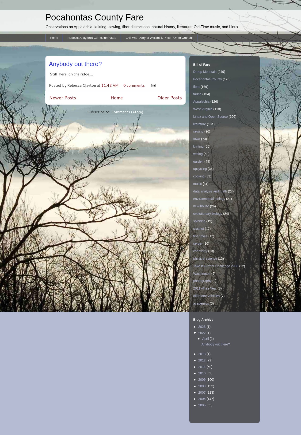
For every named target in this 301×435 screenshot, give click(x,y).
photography (202, 281)
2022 (202, 333)
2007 (202, 392)
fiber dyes (200, 236)
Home (54, 37)
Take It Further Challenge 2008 (215, 266)
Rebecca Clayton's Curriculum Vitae (92, 37)
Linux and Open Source (210, 116)
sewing (198, 131)
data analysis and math (210, 191)
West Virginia (203, 109)
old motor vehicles (206, 296)
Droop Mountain (205, 72)
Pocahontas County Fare (94, 17)
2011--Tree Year (205, 288)
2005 (202, 405)
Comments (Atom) (127, 111)
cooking (199, 176)
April (206, 339)
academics (201, 303)
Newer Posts (62, 97)
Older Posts (169, 97)
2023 (202, 327)
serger (198, 243)
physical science (205, 258)
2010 (202, 373)
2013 (202, 354)
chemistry (200, 251)
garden (198, 161)
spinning (199, 221)
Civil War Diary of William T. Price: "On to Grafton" (159, 37)
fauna (197, 94)
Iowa (196, 139)
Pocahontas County (207, 79)
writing (198, 154)
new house (201, 206)
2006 (202, 399)
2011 (202, 367)
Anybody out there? (75, 63)
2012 (202, 360)
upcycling (200, 169)
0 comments (134, 85)
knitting (198, 146)
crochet (198, 229)
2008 (202, 386)
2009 (202, 379)
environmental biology (209, 199)
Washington (201, 273)
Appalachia (201, 101)
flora (196, 87)
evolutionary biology (207, 214)
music (197, 184)
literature (199, 124)
